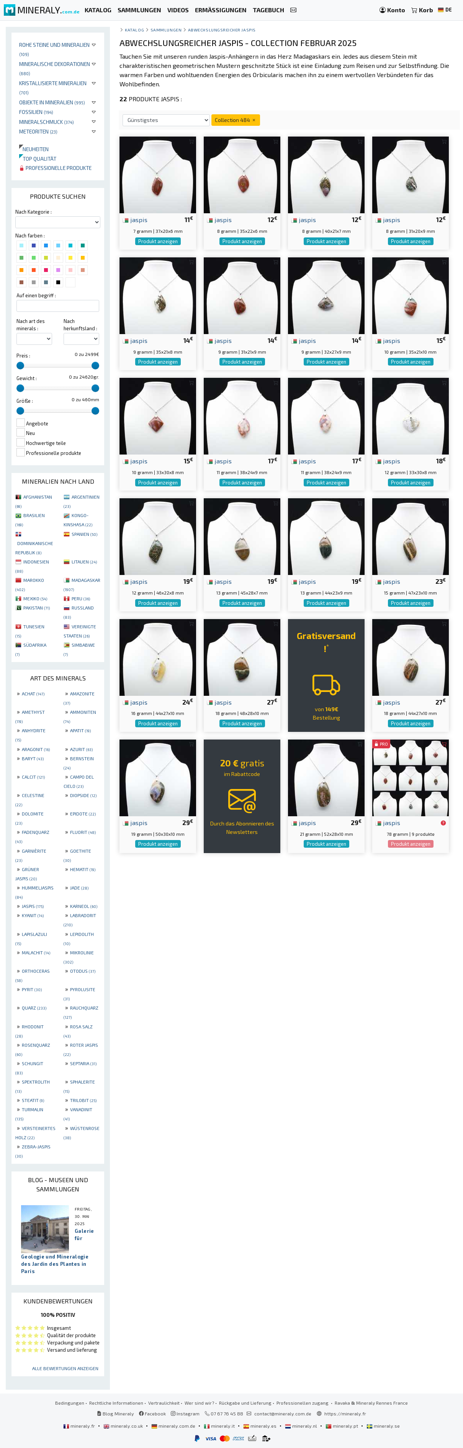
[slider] (20, 365)
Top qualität (37, 158)
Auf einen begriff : (36, 295)
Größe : (24, 401)
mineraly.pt (342, 1425)
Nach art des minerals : (30, 324)
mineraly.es (260, 1425)
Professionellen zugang (303, 1402)
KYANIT (33, 915)
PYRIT (32, 989)
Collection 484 (236, 120)
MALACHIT (36, 952)
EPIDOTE (83, 813)
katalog (134, 29)
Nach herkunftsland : (80, 324)
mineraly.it (220, 1425)
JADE (79, 887)
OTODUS (82, 971)
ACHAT (33, 693)
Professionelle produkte (55, 168)
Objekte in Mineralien (52, 102)
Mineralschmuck (46, 122)
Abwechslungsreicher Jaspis (222, 29)
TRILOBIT (83, 1100)
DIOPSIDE (83, 795)
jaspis (135, 219)
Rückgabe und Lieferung (245, 1402)
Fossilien (36, 112)
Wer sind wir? (199, 1402)
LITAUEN (84, 561)
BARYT (33, 758)
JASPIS (33, 906)
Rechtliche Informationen (116, 1402)
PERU (81, 598)
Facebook (152, 1413)
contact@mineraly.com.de (282, 1413)
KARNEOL (83, 906)
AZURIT (81, 749)
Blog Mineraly (115, 1413)
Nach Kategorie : (33, 212)
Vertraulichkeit (164, 1402)
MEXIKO (35, 598)
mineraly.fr (79, 1425)
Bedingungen (69, 1402)
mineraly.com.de (173, 1425)
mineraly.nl (301, 1425)
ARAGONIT (36, 749)
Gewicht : (26, 378)
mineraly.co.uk (123, 1425)
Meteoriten (38, 131)
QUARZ (34, 1007)
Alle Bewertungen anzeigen (65, 1368)
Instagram (185, 1413)
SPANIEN (84, 534)
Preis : (23, 356)
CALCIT (33, 776)
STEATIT (33, 1100)
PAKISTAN (36, 607)
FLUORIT (83, 832)
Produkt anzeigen (158, 241)
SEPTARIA (83, 1063)
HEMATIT (82, 869)
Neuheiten (34, 149)
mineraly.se (383, 1425)
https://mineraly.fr (345, 1413)
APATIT (80, 730)
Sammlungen (166, 29)
